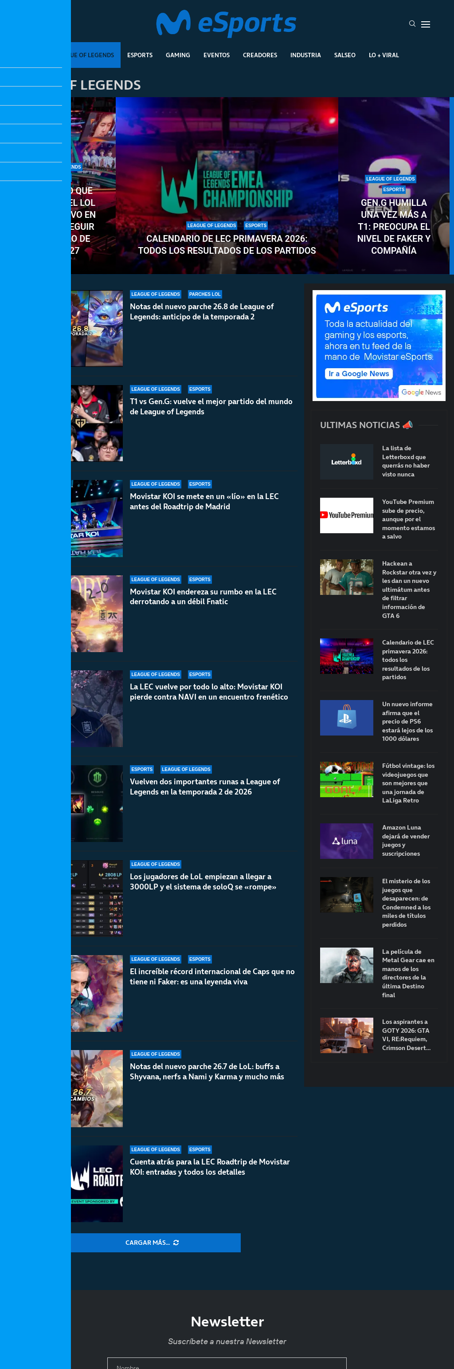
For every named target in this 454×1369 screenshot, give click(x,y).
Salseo (345, 55)
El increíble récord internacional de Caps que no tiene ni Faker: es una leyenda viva (212, 976)
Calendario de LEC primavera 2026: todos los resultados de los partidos (227, 244)
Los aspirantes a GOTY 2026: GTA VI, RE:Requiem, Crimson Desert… (406, 1035)
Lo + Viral (384, 55)
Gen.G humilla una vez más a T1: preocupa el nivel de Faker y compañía (394, 226)
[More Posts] (152, 1243)
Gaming (178, 55)
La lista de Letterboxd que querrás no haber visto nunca (406, 461)
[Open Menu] (425, 24)
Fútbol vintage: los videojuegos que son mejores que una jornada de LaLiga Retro (408, 783)
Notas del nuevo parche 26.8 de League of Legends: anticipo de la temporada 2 (202, 311)
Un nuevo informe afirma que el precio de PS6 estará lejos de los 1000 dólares (407, 721)
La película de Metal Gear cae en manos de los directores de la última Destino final (408, 973)
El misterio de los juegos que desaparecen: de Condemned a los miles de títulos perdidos (406, 903)
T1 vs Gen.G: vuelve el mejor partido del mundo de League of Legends (211, 406)
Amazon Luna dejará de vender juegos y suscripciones (406, 840)
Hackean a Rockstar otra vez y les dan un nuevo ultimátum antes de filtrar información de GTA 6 (409, 589)
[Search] (412, 24)
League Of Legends (84, 55)
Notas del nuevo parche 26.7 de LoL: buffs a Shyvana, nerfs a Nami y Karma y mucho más (207, 1071)
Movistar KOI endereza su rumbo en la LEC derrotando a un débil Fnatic (203, 611)
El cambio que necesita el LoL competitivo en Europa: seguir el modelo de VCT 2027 (60, 220)
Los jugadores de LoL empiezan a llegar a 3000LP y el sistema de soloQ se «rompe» (203, 881)
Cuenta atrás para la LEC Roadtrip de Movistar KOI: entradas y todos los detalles (210, 1167)
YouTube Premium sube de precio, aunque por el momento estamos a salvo (408, 519)
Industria (305, 55)
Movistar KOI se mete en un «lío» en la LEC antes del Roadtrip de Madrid (204, 505)
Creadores (260, 55)
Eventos (217, 55)
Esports (140, 55)
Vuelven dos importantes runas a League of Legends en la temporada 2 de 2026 (205, 786)
